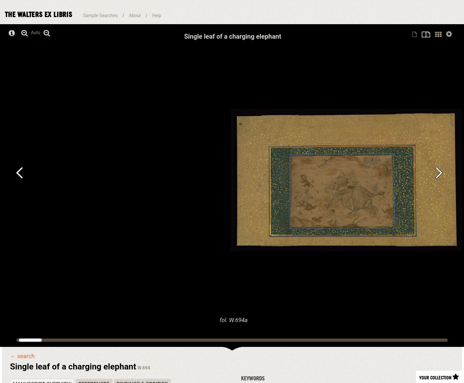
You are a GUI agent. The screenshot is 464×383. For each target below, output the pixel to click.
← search (22, 356)
